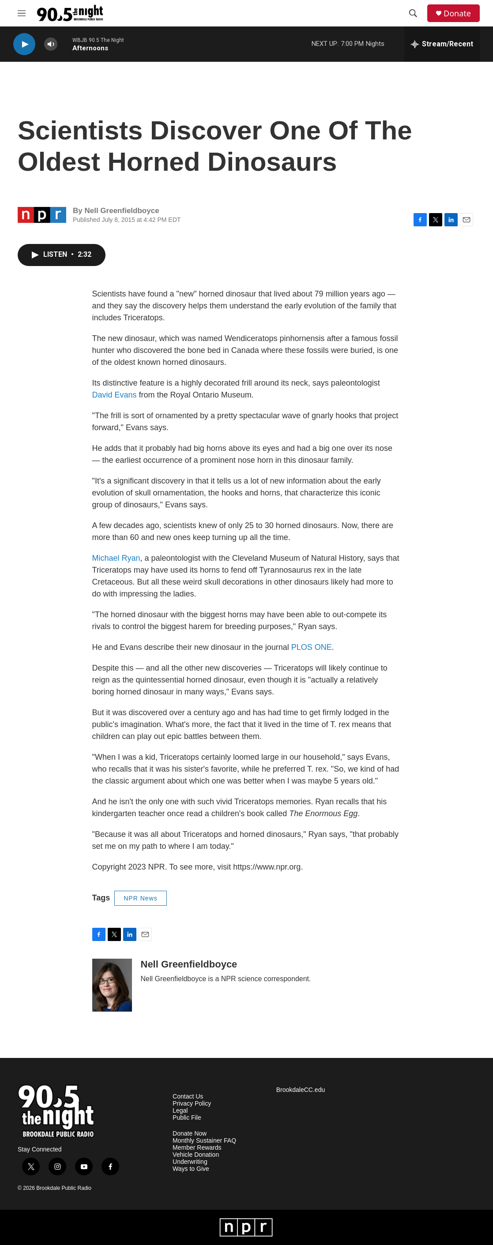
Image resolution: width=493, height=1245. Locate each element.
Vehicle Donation (196, 1154)
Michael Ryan (116, 558)
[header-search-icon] (413, 13)
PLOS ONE (311, 647)
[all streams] (442, 44)
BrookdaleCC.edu (300, 1090)
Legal (180, 1110)
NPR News (140, 898)
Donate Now (190, 1133)
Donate (457, 13)
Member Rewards (197, 1147)
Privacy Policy (192, 1103)
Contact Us (188, 1096)
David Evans (114, 394)
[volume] (50, 44)
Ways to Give (191, 1169)
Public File (187, 1117)
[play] (24, 44)
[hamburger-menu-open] (21, 13)
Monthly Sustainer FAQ (204, 1140)
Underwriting (190, 1162)
